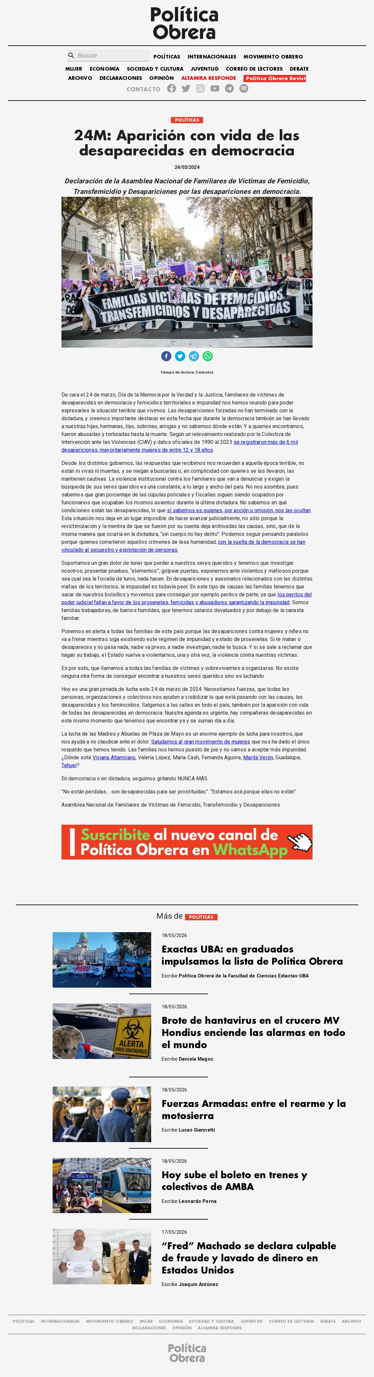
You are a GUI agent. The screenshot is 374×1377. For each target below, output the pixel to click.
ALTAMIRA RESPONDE (208, 78)
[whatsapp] (207, 357)
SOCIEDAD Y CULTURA (155, 69)
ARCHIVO (80, 78)
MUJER (73, 69)
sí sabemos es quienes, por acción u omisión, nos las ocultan (239, 510)
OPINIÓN (161, 78)
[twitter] (180, 357)
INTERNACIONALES (212, 57)
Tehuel (69, 765)
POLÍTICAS (166, 57)
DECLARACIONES (121, 78)
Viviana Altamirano (114, 757)
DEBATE (299, 69)
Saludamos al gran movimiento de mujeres (200, 742)
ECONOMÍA (104, 69)
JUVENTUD (205, 69)
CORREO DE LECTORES (254, 69)
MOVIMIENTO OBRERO (273, 57)
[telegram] (194, 357)
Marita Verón (258, 757)
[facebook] (166, 357)
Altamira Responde (220, 1328)
